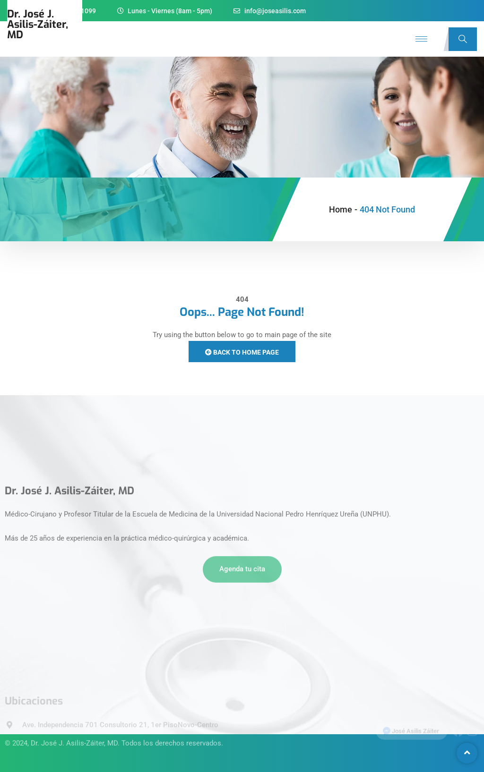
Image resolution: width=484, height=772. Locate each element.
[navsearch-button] (463, 39)
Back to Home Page (242, 352)
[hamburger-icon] (421, 39)
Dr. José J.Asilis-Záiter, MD (37, 24)
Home (340, 209)
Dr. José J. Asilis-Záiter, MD (74, 735)
